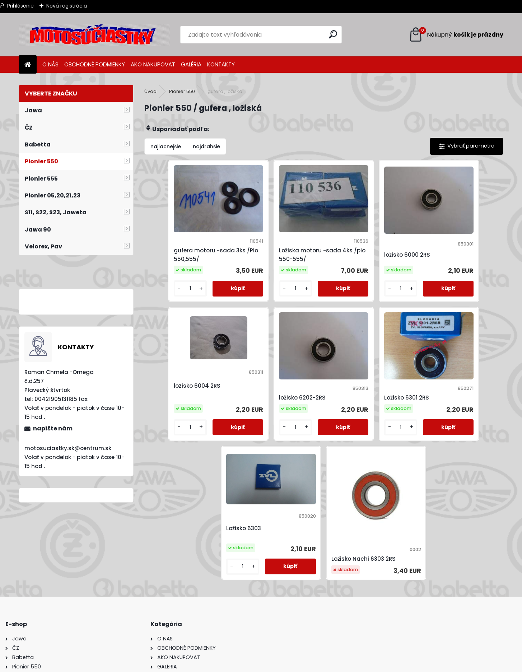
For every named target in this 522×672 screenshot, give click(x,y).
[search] (333, 34)
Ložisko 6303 (348, 367)
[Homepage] (28, 65)
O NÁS (50, 64)
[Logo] (94, 35)
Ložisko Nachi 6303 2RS (453, 394)
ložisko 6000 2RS (354, 243)
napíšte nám (53, 428)
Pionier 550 (182, 91)
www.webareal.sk (290, 664)
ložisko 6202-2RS (175, 374)
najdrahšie (206, 146)
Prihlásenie (20, 5)
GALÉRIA (191, 64)
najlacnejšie (165, 146)
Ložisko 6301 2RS (264, 374)
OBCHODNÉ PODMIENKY (94, 64)
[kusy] (165, 277)
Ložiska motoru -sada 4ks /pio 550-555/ (278, 243)
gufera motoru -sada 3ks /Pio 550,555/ (188, 243)
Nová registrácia (66, 5)
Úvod (150, 91)
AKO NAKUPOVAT (153, 64)
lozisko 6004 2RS (444, 237)
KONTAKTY (221, 64)
